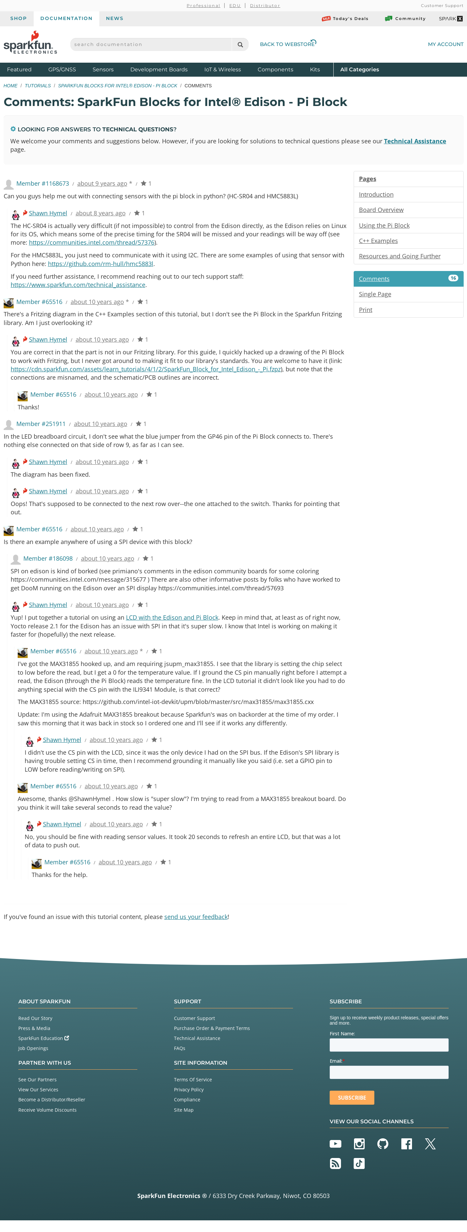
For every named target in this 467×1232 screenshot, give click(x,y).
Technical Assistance (415, 141)
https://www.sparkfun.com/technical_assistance (78, 287)
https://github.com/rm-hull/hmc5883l (100, 265)
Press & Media (34, 1040)
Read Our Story (35, 1030)
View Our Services (38, 1101)
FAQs (179, 1060)
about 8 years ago (101, 214)
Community (405, 18)
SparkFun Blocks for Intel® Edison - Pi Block (117, 85)
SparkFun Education (43, 1050)
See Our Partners (37, 1091)
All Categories (359, 69)
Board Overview (381, 211)
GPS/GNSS (62, 69)
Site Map (184, 1121)
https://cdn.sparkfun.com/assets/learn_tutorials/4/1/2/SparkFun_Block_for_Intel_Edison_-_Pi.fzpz (146, 373)
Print (365, 312)
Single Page (375, 296)
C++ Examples (378, 242)
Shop (18, 18)
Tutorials (38, 85)
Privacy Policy (189, 1101)
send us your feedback (196, 928)
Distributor (265, 5)
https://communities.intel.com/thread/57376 (91, 244)
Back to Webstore (288, 44)
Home (11, 85)
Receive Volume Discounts (47, 1121)
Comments (408, 280)
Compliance (187, 1111)
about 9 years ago (102, 184)
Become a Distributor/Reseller (51, 1111)
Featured (26, 69)
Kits (315, 69)
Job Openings (33, 1060)
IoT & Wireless (222, 69)
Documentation (66, 18)
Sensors (103, 69)
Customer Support (442, 5)
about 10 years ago (97, 304)
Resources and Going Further (400, 258)
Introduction (376, 195)
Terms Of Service (193, 1091)
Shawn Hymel (48, 214)
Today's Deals (345, 18)
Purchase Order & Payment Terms (212, 1040)
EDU (235, 5)
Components (275, 69)
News (115, 18)
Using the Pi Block (384, 226)
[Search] (240, 44)
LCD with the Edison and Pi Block (172, 625)
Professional (203, 5)
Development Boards (159, 69)
